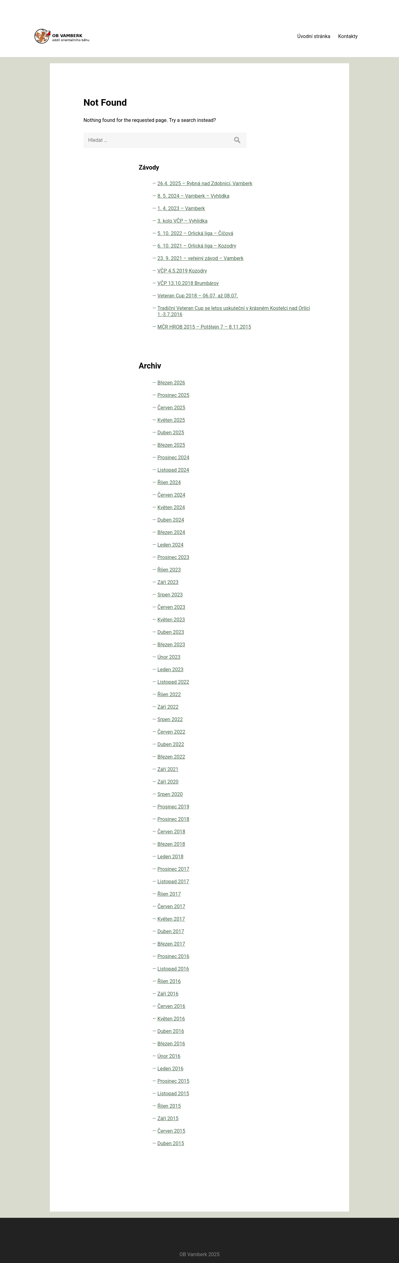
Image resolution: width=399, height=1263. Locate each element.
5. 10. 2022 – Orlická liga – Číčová (306, 167)
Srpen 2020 (295, 794)
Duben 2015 (296, 1143)
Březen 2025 (297, 444)
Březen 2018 (297, 843)
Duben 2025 (296, 432)
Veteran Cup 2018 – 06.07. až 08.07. (305, 261)
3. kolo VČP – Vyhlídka (298, 148)
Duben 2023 (296, 631)
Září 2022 (293, 706)
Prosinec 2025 (299, 395)
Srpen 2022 (295, 719)
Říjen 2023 (294, 569)
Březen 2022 (297, 756)
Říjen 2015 (294, 1105)
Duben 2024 (296, 519)
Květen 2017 (296, 918)
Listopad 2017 (299, 881)
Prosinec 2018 (299, 819)
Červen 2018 (297, 831)
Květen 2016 (296, 1018)
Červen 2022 (297, 731)
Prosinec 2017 (299, 868)
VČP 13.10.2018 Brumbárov (301, 242)
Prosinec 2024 (299, 457)
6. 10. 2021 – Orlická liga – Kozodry (306, 186)
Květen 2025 (296, 419)
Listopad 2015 (299, 1093)
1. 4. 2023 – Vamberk (296, 130)
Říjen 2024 (294, 482)
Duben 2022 (296, 744)
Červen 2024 (297, 494)
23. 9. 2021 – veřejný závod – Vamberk (306, 205)
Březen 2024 (297, 532)
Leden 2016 (296, 1068)
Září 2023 (293, 582)
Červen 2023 (297, 607)
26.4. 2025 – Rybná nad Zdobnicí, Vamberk (304, 89)
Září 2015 (293, 1118)
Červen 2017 (297, 906)
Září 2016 (293, 993)
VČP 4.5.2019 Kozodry (298, 223)
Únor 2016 (294, 1055)
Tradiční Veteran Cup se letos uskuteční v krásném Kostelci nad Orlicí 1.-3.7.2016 (306, 288)
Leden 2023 (296, 669)
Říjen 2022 (294, 694)
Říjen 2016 (294, 981)
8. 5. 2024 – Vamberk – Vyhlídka (305, 111)
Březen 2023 (297, 644)
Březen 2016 (297, 1043)
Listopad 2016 (299, 968)
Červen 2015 (297, 1130)
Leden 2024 (296, 544)
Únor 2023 (294, 656)
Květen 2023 (296, 619)
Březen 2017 (297, 943)
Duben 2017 (296, 931)
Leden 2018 (296, 856)
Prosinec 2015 (299, 1080)
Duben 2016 (296, 1031)
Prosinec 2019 (299, 806)
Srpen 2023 (295, 594)
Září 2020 (293, 781)
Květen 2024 (296, 507)
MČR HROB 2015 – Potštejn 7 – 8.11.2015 (304, 320)
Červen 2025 (297, 407)
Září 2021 (293, 769)
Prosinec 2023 (299, 557)
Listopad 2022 (299, 681)
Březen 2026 (297, 382)
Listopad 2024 (299, 469)
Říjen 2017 (294, 893)
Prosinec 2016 (299, 956)
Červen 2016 (297, 1006)
